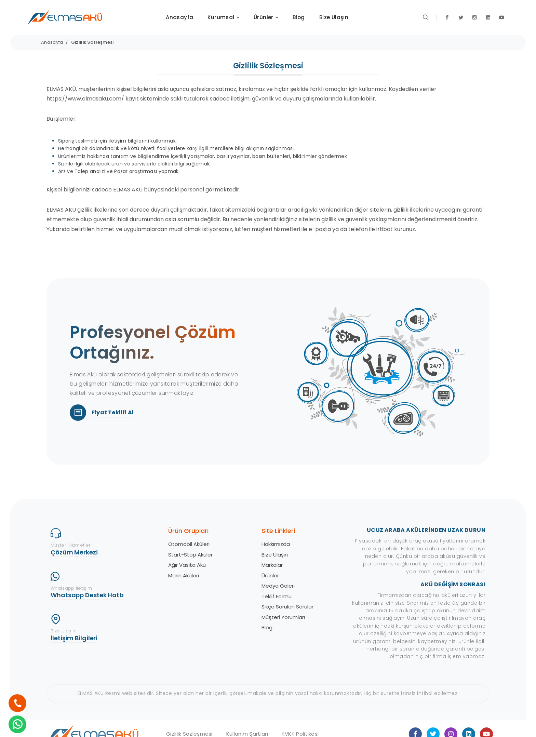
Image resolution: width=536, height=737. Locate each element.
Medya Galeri (278, 585)
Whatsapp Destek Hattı (87, 595)
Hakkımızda (276, 544)
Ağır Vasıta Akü (187, 564)
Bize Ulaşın (275, 554)
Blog (267, 627)
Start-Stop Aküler (190, 554)
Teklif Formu (277, 596)
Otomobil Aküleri (189, 544)
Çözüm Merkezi (74, 552)
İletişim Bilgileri (74, 638)
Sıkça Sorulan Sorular (287, 606)
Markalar (272, 564)
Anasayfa (52, 42)
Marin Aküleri (183, 575)
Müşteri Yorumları (283, 617)
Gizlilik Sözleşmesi (92, 42)
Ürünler (270, 575)
